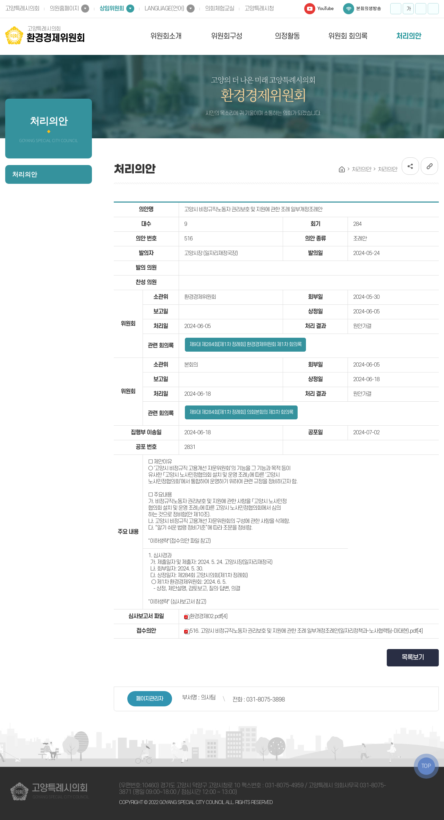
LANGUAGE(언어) (164, 9)
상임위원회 (112, 9)
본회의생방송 (368, 8)
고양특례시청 (259, 9)
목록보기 (413, 657)
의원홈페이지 (64, 9)
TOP (426, 766)
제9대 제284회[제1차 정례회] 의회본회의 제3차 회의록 (241, 412)
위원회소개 (165, 36)
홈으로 (342, 169)
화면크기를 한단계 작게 (420, 8)
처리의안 (408, 36)
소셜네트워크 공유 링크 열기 (410, 166)
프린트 (433, 8)
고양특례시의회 (22, 9)
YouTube (325, 8)
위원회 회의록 (347, 36)
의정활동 (287, 36)
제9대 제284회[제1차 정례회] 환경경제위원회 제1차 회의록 (245, 344)
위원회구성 (226, 36)
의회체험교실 (219, 9)
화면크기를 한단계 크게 (395, 8)
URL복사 (429, 166)
